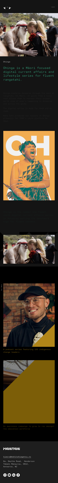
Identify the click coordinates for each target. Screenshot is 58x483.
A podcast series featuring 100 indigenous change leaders (27, 359)
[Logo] (7, 6)
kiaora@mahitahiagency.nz (17, 456)
